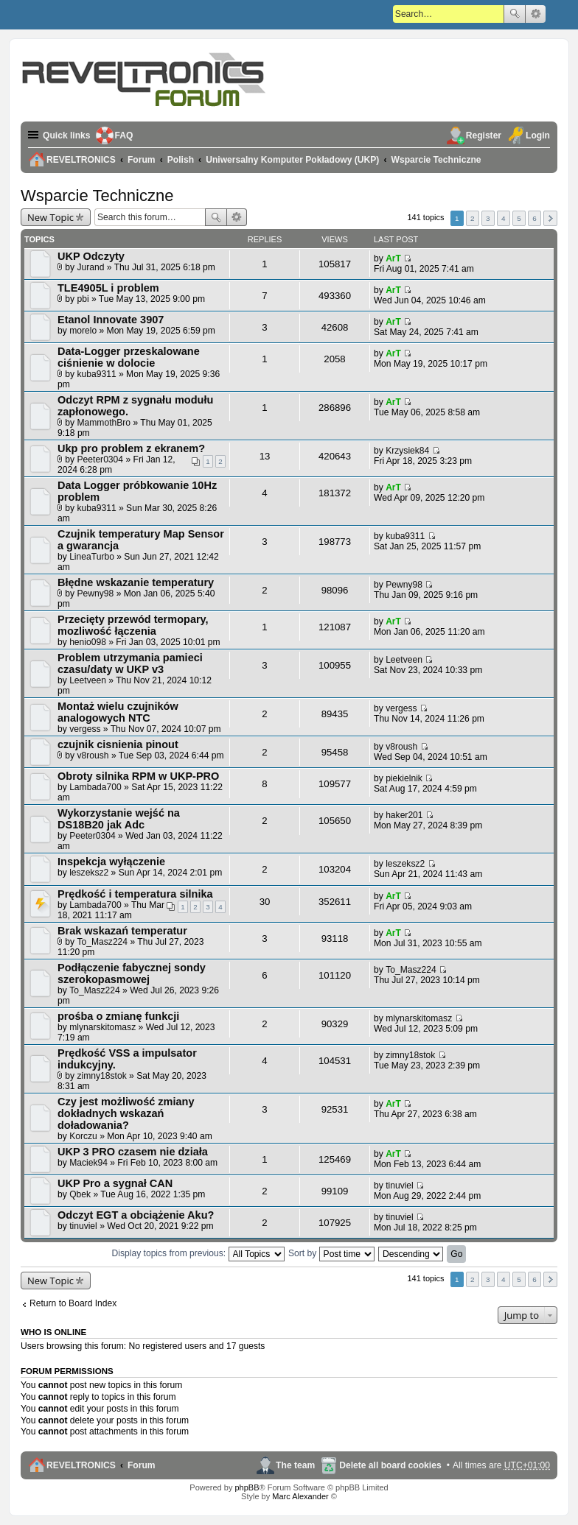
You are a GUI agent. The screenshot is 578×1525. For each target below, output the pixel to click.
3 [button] (488, 218)
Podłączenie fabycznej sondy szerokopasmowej (132, 973)
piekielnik (404, 778)
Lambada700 (95, 787)
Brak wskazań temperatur (122, 931)
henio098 (87, 642)
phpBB (246, 1487)
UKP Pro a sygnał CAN (115, 1183)
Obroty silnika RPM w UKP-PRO (138, 776)
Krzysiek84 (407, 450)
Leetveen (87, 680)
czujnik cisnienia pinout (118, 744)
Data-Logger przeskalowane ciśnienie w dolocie (129, 357)
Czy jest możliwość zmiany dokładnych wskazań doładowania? (126, 1113)
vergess (84, 729)
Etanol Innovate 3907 (111, 319)
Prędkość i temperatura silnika (135, 894)
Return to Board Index (72, 1303)
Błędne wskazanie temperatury (136, 582)
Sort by (331, 1253)
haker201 (404, 815)
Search (515, 14)
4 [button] (503, 218)
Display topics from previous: (198, 1253)
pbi (83, 299)
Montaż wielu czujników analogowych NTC (118, 712)
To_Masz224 (102, 942)
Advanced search (536, 14)
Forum (142, 1465)
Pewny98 (95, 593)
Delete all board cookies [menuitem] (390, 1465)
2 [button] (472, 218)
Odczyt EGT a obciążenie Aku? (136, 1215)
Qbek (80, 1194)
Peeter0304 (100, 459)
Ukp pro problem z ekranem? (131, 448)
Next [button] (550, 218)
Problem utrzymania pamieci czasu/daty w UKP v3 (130, 663)
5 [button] (519, 218)
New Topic (50, 217)
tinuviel (400, 1185)
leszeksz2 (88, 872)
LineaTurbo (91, 557)
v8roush (93, 755)
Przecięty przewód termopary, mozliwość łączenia (133, 625)
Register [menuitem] (483, 135)
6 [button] (534, 218)
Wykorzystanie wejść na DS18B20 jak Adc (119, 819)
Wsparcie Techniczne (97, 195)
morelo (83, 330)
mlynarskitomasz (102, 1027)
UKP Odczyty (91, 256)
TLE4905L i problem (108, 288)
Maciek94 (88, 1163)
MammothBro (104, 423)
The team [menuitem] (295, 1465)
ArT (393, 258)
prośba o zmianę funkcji (118, 1016)
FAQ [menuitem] (124, 135)
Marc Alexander (300, 1496)
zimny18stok (102, 1076)
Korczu (83, 1136)
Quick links (67, 135)
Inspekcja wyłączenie (111, 861)
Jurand (91, 267)
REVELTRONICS (81, 1465)
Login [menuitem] (538, 135)
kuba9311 (96, 374)
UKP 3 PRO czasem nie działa (133, 1152)
